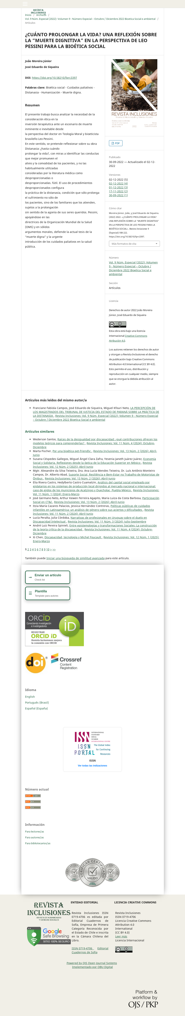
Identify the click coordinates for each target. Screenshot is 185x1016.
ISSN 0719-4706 (83, 948)
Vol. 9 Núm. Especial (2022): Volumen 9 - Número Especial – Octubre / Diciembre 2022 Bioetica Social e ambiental (90, 19)
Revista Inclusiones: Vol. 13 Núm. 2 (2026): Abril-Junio (80, 478)
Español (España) (36, 708)
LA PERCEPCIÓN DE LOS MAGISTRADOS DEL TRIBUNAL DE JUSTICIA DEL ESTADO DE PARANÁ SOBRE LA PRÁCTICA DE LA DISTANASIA (96, 412)
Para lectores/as (34, 831)
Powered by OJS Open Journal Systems (92, 963)
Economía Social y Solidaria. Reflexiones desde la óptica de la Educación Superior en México (94, 461)
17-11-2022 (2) (118, 191)
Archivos (41, 15)
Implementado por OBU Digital (92, 967)
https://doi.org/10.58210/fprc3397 (54, 78)
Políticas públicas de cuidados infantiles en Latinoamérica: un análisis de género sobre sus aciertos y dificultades (91, 508)
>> (54, 549)
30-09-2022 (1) (118, 195)
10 (47, 549)
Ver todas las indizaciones (92, 765)
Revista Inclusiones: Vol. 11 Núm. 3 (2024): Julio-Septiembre (107, 521)
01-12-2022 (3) (118, 187)
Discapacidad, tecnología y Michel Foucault (73, 537)
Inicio (28, 15)
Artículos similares (39, 431)
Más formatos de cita (124, 243)
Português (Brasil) (37, 702)
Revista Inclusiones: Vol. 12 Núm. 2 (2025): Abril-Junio (92, 465)
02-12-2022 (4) (118, 183)
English (30, 696)
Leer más (121, 936)
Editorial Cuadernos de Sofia (90, 950)
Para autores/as (34, 837)
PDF (117, 143)
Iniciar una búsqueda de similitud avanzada (75, 558)
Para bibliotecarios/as (37, 843)
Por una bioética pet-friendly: (72, 451)
